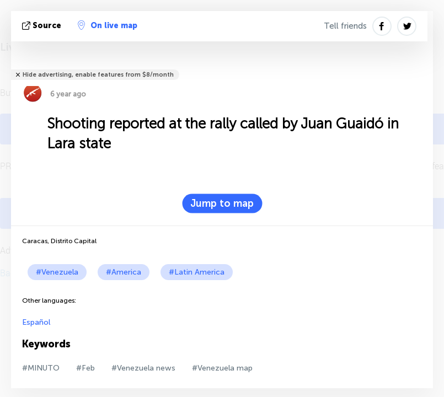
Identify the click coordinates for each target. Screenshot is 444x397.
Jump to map (222, 203)
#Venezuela (57, 272)
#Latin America (196, 272)
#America (123, 272)
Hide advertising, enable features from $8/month (98, 74)
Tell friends (345, 26)
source (42, 25)
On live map (107, 25)
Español (36, 322)
